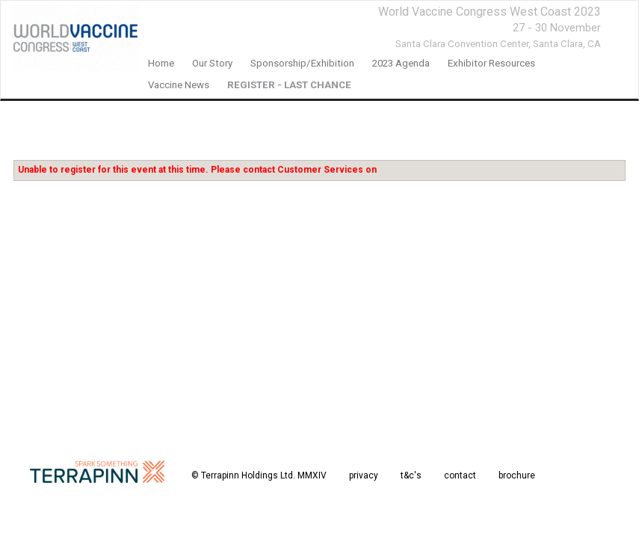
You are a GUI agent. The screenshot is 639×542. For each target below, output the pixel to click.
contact (460, 475)
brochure (516, 475)
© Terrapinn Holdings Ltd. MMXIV (259, 475)
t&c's (411, 475)
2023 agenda (401, 63)
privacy (363, 475)
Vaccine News (178, 84)
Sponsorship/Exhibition (302, 63)
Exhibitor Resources (491, 63)
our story (212, 63)
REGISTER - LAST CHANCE (289, 84)
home (161, 63)
